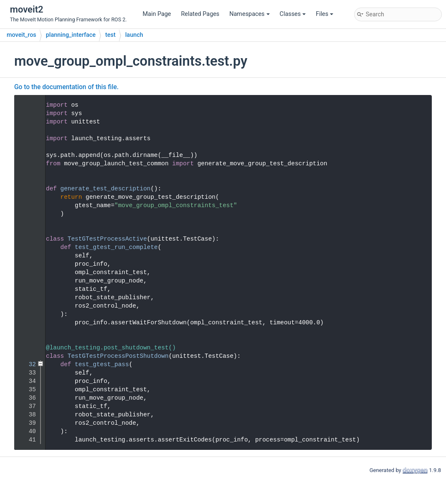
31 (27, 356)
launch (134, 34)
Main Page (157, 14)
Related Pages (200, 14)
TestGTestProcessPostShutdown (118, 356)
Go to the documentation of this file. (66, 87)
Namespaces (249, 14)
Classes (293, 14)
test (110, 34)
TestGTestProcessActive (107, 239)
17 (27, 239)
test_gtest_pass (102, 364)
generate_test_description (106, 188)
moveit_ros (21, 34)
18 (27, 247)
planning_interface (71, 34)
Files (324, 14)
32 (27, 364)
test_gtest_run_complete (116, 247)
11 (27, 188)
